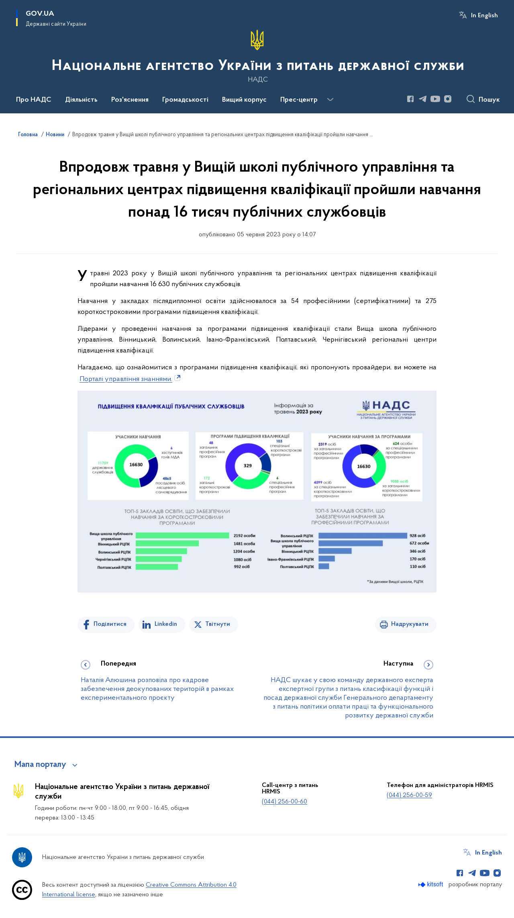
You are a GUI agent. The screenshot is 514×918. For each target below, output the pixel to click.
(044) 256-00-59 (409, 795)
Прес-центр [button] (299, 100)
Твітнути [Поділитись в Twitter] (217, 624)
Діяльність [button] (81, 100)
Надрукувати (409, 624)
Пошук (489, 100)
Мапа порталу (40, 764)
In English (484, 15)
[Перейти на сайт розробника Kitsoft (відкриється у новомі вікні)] (431, 884)
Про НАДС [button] (33, 100)
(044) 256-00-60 (284, 802)
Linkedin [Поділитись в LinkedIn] (166, 624)
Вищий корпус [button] (244, 100)
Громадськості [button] (185, 100)
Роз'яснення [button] (130, 100)
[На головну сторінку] (257, 56)
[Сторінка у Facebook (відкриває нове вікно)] (410, 99)
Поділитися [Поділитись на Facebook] (110, 624)
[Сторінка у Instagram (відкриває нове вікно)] (448, 99)
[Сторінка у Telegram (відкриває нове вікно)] (423, 99)
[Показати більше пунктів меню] (330, 100)
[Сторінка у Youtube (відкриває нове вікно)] (435, 99)
